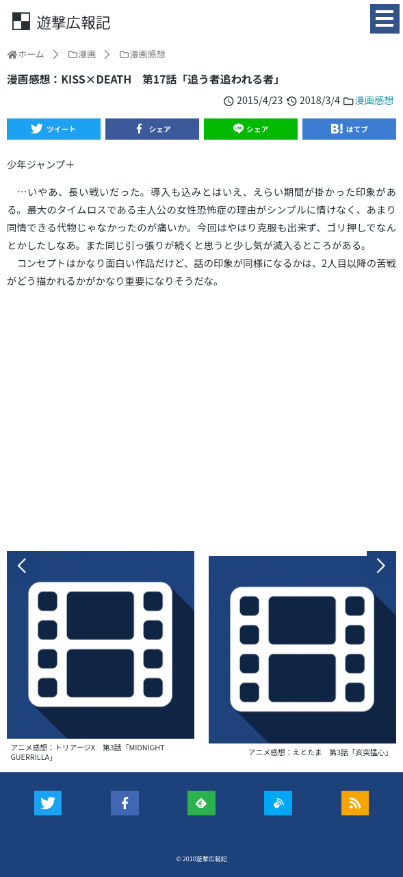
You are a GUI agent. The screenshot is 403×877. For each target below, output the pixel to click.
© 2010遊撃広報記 (201, 858)
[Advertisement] (201, 420)
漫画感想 (374, 99)
